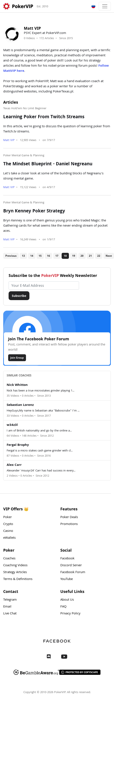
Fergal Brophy (18, 445)
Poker (7, 517)
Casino (8, 531)
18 (65, 256)
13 (23, 256)
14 (31, 256)
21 (90, 256)
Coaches (9, 558)
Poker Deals (69, 517)
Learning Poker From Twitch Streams (43, 117)
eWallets (9, 538)
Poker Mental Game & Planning (23, 155)
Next (109, 256)
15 (40, 256)
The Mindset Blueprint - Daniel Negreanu (47, 164)
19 (73, 256)
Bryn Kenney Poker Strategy (34, 211)
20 (82, 256)
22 (98, 256)
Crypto (8, 524)
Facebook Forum (72, 572)
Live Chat (10, 613)
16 (48, 256)
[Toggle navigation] (105, 6)
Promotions (69, 524)
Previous (11, 256)
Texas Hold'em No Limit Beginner (24, 108)
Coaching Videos (15, 565)
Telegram (10, 600)
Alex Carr (14, 465)
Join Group (17, 357)
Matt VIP (9, 140)
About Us (67, 600)
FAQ (63, 606)
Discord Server (71, 565)
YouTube (66, 579)
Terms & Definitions (17, 579)
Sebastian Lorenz (20, 405)
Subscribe (19, 296)
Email (7, 606)
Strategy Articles (15, 572)
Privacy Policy (70, 613)
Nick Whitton (17, 385)
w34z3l (12, 425)
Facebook (67, 558)
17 (56, 256)
